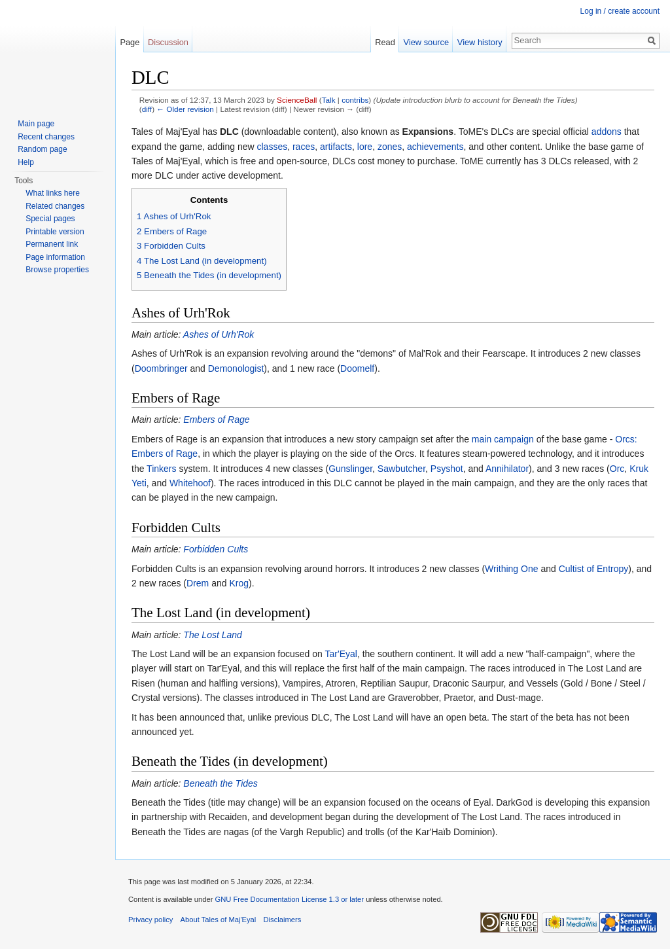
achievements (435, 146)
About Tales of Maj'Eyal (218, 919)
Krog (239, 583)
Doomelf (357, 368)
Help (26, 162)
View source (426, 42)
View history (479, 42)
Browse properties (57, 269)
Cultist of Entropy (594, 569)
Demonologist (236, 368)
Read (385, 42)
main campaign (503, 439)
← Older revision (185, 109)
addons (606, 131)
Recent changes (46, 136)
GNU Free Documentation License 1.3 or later (289, 899)
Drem (197, 583)
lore (364, 146)
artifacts (336, 146)
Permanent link (52, 244)
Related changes (55, 206)
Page (129, 42)
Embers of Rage (216, 419)
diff (147, 109)
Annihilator (507, 468)
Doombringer (161, 368)
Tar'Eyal (341, 654)
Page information (55, 257)
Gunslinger (350, 468)
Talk (329, 100)
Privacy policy (150, 919)
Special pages (50, 218)
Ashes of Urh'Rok (219, 334)
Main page (36, 123)
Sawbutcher (401, 468)
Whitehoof (190, 483)
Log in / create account (620, 11)
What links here (53, 193)
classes (271, 146)
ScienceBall (297, 100)
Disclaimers (283, 919)
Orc (617, 468)
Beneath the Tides (220, 783)
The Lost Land (212, 635)
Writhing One (511, 569)
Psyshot (447, 468)
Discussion (168, 42)
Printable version (55, 231)
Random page (42, 149)
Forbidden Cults (215, 549)
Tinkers (161, 468)
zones (390, 146)
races (303, 146)
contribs (355, 100)
